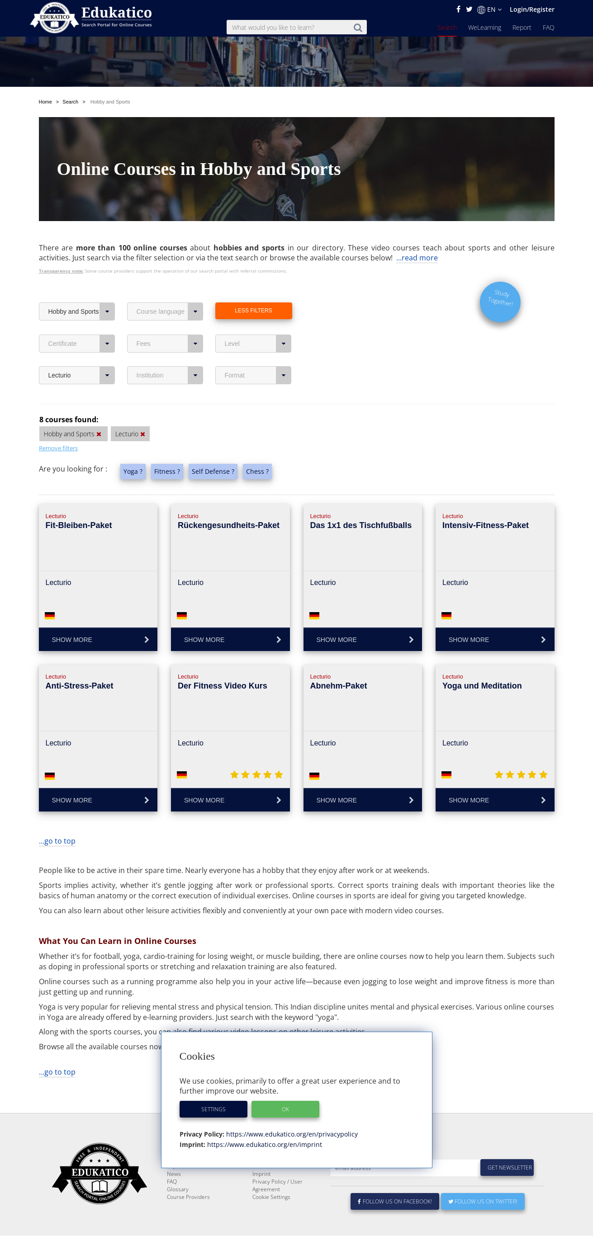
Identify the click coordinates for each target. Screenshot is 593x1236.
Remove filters (58, 427)
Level (258, 322)
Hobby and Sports (81, 290)
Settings (213, 1109)
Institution (170, 354)
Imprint (261, 1174)
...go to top (57, 820)
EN (489, 9)
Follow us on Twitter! (482, 1202)
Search (447, 27)
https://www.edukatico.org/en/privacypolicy (291, 1134)
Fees (170, 322)
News (174, 1174)
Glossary (178, 1190)
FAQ (549, 27)
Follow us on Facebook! (395, 1202)
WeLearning (484, 27)
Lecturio (81, 354)
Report (521, 27)
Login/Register (532, 9)
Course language (170, 290)
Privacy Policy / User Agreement (277, 1186)
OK (285, 1109)
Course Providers (188, 1197)
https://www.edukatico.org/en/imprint (263, 1144)
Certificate (81, 322)
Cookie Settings (271, 1197)
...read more (417, 236)
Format (258, 354)
